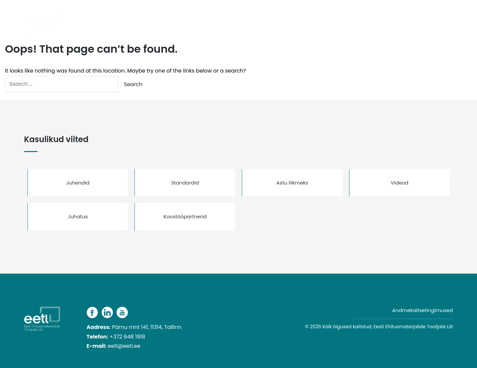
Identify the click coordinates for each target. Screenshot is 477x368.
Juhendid (77, 182)
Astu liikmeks (292, 182)
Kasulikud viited (395, 21)
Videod (399, 182)
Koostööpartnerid (184, 216)
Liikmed (326, 21)
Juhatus (78, 216)
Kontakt (438, 21)
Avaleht (203, 21)
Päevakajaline (240, 21)
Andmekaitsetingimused (422, 310)
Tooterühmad (285, 21)
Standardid (185, 182)
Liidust (353, 21)
